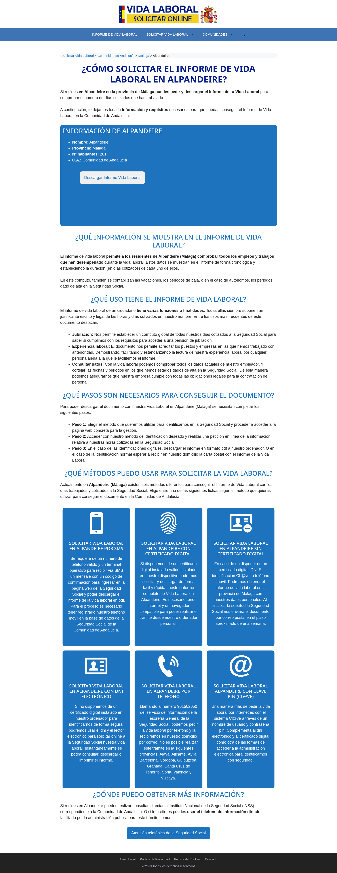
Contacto (211, 859)
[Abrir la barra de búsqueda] (243, 34)
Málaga (144, 56)
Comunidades (220, 34)
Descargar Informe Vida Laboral (112, 177)
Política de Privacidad (155, 859)
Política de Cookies (187, 859)
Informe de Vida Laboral (114, 34)
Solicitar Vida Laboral (172, 34)
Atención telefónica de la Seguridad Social (168, 833)
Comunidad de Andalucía (116, 56)
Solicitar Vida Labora (78, 56)
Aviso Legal (127, 859)
